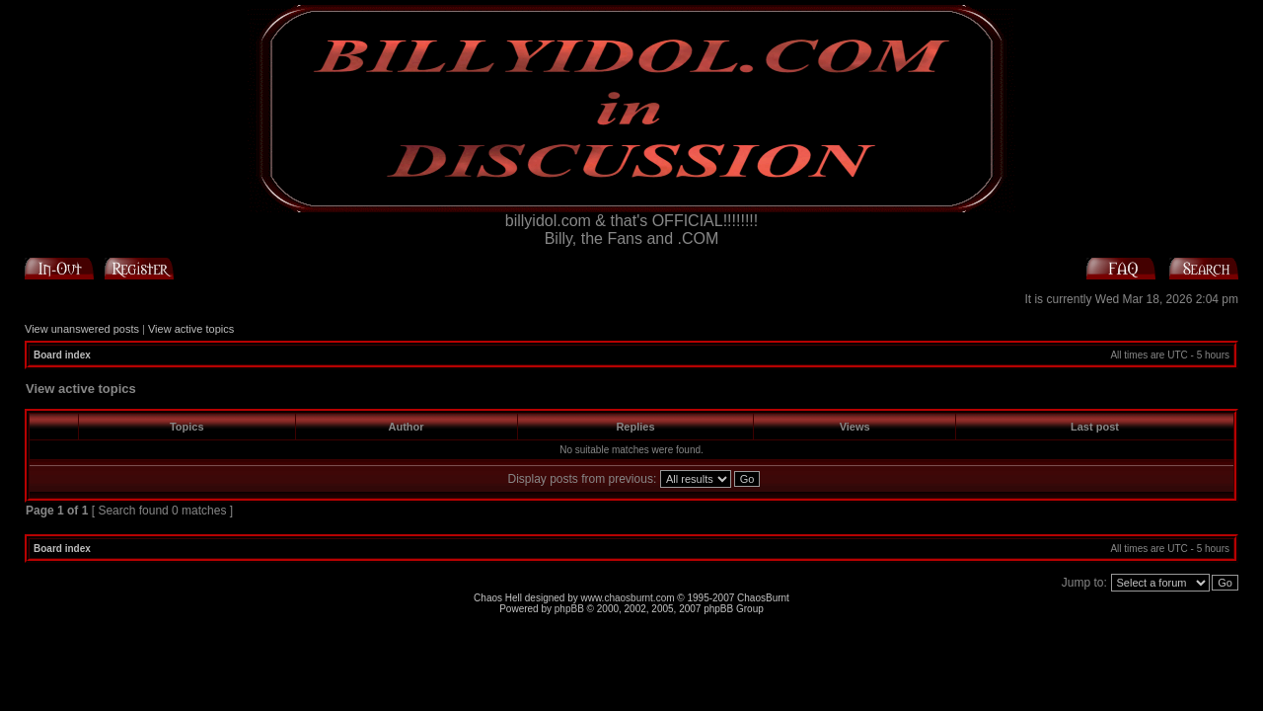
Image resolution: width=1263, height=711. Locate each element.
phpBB (569, 608)
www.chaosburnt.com (628, 597)
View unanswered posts (82, 329)
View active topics (191, 329)
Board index (62, 355)
